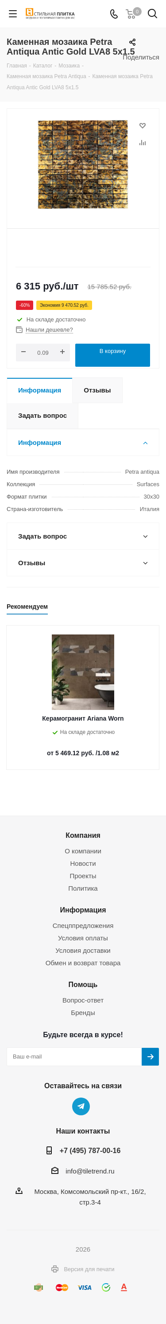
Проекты (82, 876)
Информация (83, 910)
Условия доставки (82, 950)
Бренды (83, 1012)
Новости (83, 863)
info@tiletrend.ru (90, 1171)
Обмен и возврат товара (83, 963)
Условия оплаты (83, 938)
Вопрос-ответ (83, 1000)
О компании (83, 851)
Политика (82, 888)
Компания (83, 835)
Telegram (81, 1106)
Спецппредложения (83, 925)
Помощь (83, 984)
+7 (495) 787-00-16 (90, 1150)
